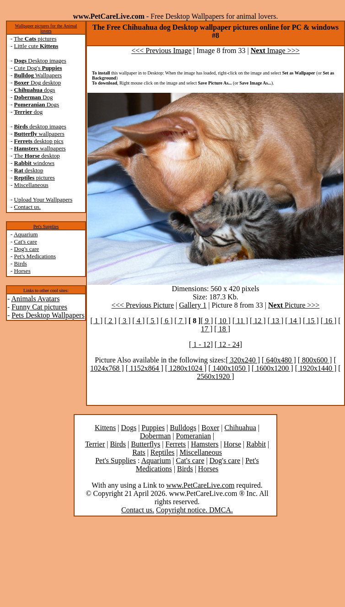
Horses (22, 270)
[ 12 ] (258, 321)
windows (34, 163)
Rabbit (256, 444)
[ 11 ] (240, 321)
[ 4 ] (138, 321)
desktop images (40, 126)
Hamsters (204, 444)
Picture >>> (293, 305)
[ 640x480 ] (279, 360)
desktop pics (39, 141)
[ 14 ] (293, 321)
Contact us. (27, 206)
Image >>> (275, 50)
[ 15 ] (311, 321)
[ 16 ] (329, 321)
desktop (28, 170)
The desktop (36, 155)
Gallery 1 (192, 305)
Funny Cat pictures (39, 307)
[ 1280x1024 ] (186, 368)
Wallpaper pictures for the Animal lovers (46, 28)
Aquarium (26, 234)
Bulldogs (183, 427)
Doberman (155, 436)
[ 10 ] (223, 321)
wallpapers (39, 133)
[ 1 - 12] (201, 344)
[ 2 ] (110, 321)
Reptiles (162, 452)
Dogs (36, 104)
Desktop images (40, 60)
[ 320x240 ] (243, 360)
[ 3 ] (125, 321)
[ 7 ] (180, 321)
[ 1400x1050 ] (229, 368)
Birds (20, 263)
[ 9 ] (207, 321)
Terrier (95, 444)
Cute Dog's (38, 67)
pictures (34, 177)
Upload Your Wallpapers (43, 199)
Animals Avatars (35, 299)
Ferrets (176, 444)
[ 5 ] (152, 321)
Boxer (210, 427)
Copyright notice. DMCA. (194, 510)
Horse (232, 444)
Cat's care (25, 241)
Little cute (36, 46)
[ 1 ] (96, 321)
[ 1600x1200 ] (272, 368)
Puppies (153, 427)
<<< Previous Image (161, 50)
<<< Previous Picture (143, 305)
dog (28, 111)
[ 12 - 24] (228, 344)
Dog (33, 97)
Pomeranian (193, 436)
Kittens (105, 427)
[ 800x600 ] (315, 360)
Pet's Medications (35, 256)
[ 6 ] (167, 321)
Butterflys (145, 444)
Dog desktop (37, 82)
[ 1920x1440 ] (316, 368)
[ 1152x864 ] (144, 368)
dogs (34, 89)
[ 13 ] (276, 321)
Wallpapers (38, 75)
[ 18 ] (222, 329)
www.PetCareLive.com (200, 485)
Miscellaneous (31, 184)
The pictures (35, 38)
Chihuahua (240, 427)
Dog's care (26, 248)
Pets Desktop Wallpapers (47, 315)
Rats (138, 452)
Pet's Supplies (46, 226)
